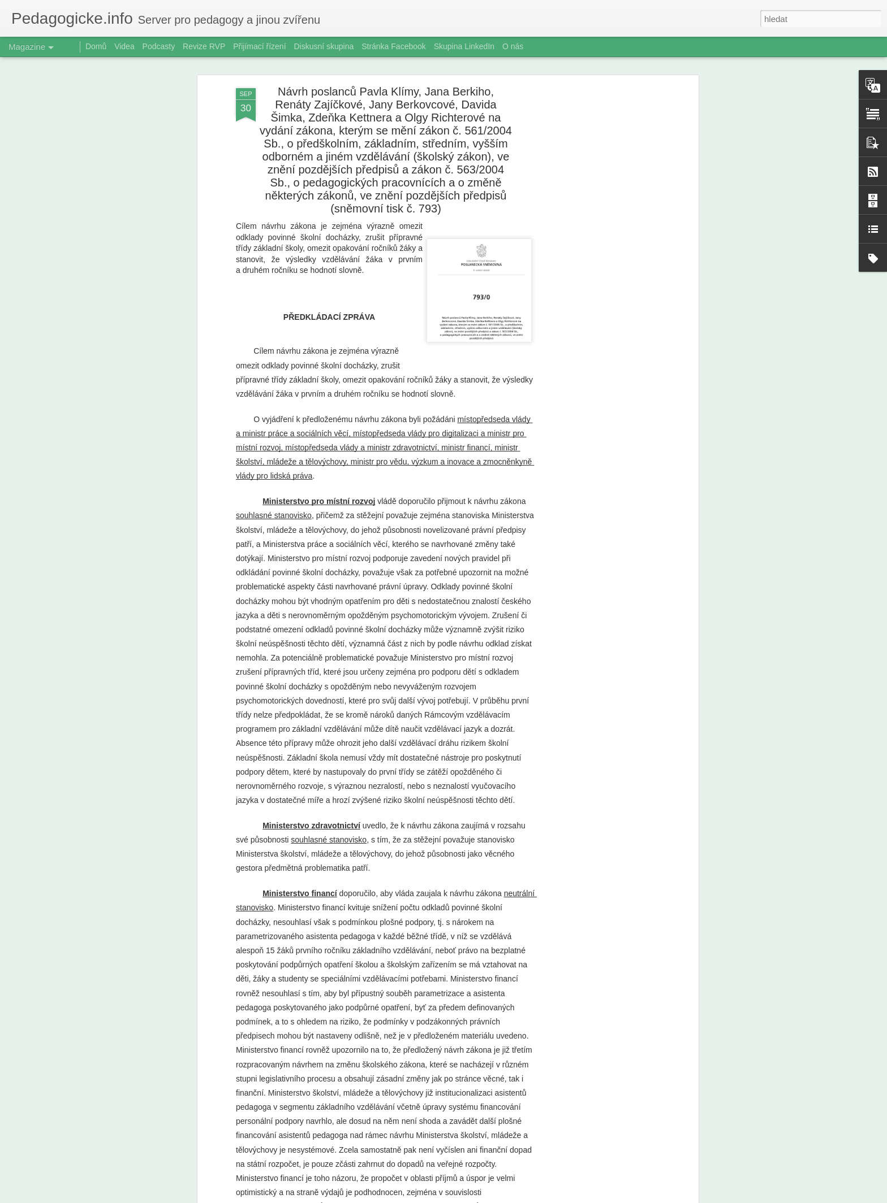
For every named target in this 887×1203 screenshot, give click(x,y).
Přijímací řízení (259, 46)
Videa (124, 46)
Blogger (502, 1196)
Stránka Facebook (393, 46)
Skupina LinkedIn (464, 46)
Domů (95, 46)
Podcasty (159, 46)
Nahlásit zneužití (540, 1196)
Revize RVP (204, 46)
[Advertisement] (598, 226)
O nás (512, 46)
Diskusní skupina (324, 46)
